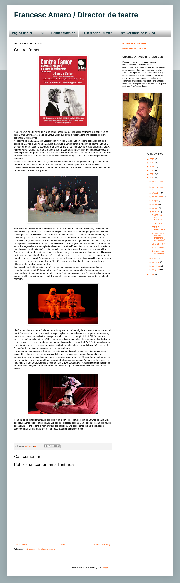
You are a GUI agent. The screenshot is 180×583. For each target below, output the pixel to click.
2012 (152, 274)
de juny (155, 208)
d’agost (155, 201)
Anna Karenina (158, 248)
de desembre (157, 181)
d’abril (155, 258)
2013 (152, 178)
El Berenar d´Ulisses (97, 33)
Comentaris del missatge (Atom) (41, 549)
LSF (42, 33)
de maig (156, 212)
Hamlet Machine (63, 33)
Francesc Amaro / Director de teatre (76, 15)
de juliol (155, 204)
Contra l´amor (157, 223)
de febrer (156, 266)
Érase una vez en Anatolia (158, 252)
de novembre (157, 187)
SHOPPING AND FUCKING (157, 217)
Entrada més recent (23, 545)
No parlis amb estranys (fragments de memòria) (158, 236)
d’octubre (156, 193)
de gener (156, 270)
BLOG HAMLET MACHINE (134, 43)
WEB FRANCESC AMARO (134, 49)
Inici (63, 545)
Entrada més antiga (102, 545)
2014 (152, 174)
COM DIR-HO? (158, 244)
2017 (152, 163)
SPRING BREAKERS (158, 228)
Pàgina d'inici (22, 33)
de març (156, 262)
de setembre (157, 197)
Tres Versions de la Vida (137, 33)
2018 (152, 159)
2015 (152, 170)
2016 (152, 167)
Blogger (105, 567)
